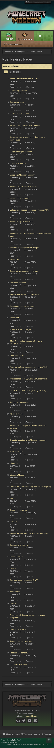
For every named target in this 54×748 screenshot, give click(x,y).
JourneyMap (15, 592)
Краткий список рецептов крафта (24, 248)
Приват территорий (18, 90)
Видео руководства (18, 510)
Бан (11, 498)
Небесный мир (16, 557)
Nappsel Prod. (31, 716)
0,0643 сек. (16, 745)
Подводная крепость (19, 653)
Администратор (17, 414)
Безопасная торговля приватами (24, 294)
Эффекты (14, 463)
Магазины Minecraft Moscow (22, 175)
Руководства (25, 39)
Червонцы (14, 318)
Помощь (46, 734)
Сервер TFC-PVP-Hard (19, 198)
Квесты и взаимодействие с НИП (24, 79)
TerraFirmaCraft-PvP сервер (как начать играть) (30, 487)
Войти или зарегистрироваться (38, 2)
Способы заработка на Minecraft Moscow (28, 440)
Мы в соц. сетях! (17, 355)
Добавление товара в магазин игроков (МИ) (29, 210)
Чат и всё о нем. (17, 452)
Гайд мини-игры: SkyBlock (21, 151)
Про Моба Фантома (18, 664)
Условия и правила (30, 734)
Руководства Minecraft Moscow (23, 186)
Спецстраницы (11, 44)
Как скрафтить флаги (19, 545)
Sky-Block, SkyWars (18, 283)
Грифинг (13, 522)
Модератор (14, 259)
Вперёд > (16, 72)
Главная (9, 38)
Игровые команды (18, 163)
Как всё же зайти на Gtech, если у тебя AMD (29, 533)
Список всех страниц (30, 44)
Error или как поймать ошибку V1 (24, 580)
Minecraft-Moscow (17, 475)
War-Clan (13, 603)
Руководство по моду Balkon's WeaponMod (28, 379)
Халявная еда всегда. (19, 402)
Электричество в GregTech (21, 329)
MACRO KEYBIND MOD (19, 114)
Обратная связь (11, 734)
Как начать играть (18, 629)
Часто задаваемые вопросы (22, 306)
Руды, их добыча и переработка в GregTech (29, 367)
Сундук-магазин (17, 102)
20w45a (13, 568)
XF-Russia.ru (12, 742)
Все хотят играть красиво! (21, 222)
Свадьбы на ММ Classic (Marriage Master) (28, 390)
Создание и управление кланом (24, 271)
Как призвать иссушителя (21, 641)
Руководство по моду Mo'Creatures (25, 125)
